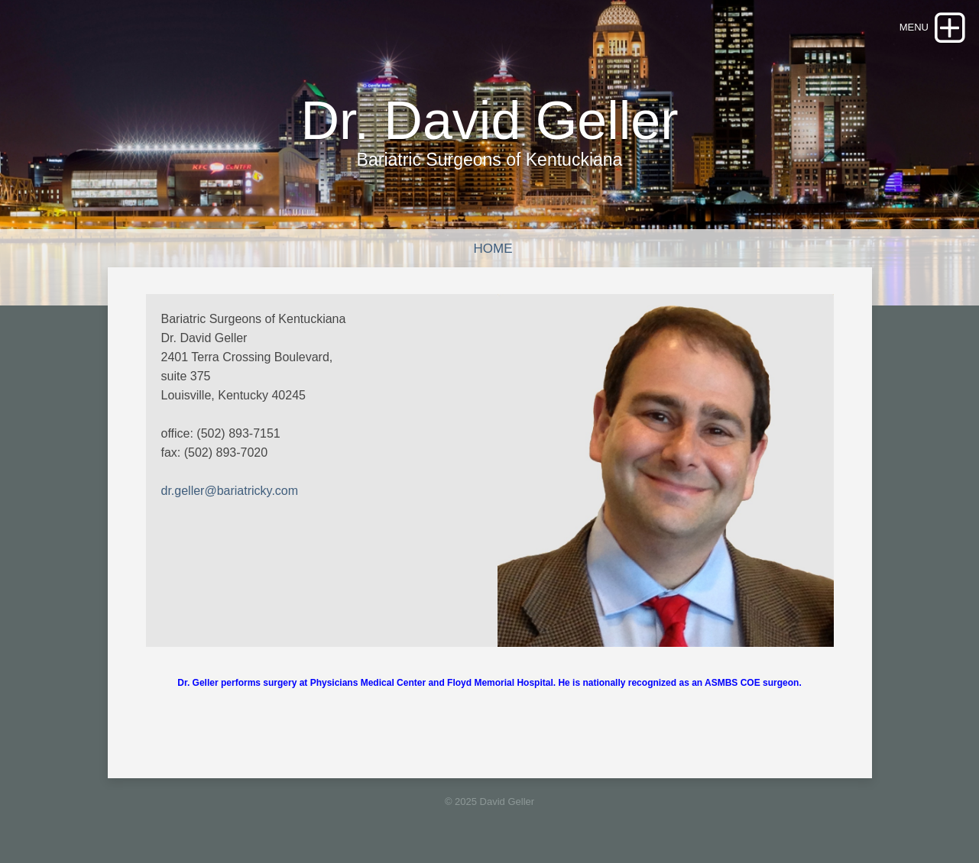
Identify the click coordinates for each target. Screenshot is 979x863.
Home (493, 248)
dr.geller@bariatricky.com (230, 490)
